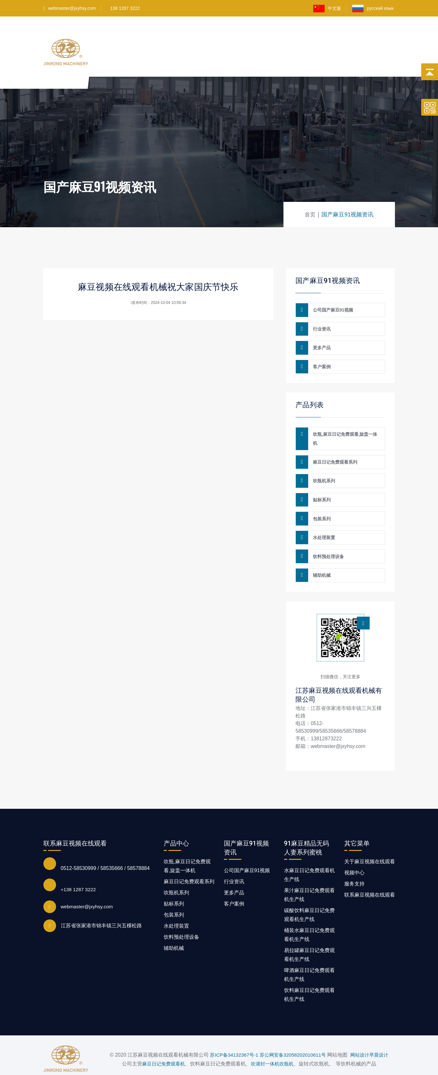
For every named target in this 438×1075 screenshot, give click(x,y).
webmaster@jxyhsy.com (69, 8)
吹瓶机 (291, 1051)
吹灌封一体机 (263, 1051)
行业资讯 (320, 326)
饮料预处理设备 (327, 541)
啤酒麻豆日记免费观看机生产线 (309, 957)
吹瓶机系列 (323, 471)
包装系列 (320, 506)
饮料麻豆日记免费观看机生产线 (309, 977)
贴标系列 (320, 489)
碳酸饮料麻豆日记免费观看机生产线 (309, 898)
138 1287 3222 (125, 8)
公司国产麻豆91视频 (332, 309)
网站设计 (362, 1033)
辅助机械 (320, 558)
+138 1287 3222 (79, 872)
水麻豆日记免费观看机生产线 (309, 858)
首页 (134, 34)
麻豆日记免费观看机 (159, 1051)
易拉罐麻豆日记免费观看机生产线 (309, 937)
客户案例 (290, 34)
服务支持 (354, 866)
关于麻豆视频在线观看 (334, 34)
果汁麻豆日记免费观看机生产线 (309, 878)
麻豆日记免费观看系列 (334, 454)
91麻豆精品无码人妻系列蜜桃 (210, 34)
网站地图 (10, 1070)
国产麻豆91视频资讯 (281, 70)
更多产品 (320, 344)
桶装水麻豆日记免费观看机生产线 (309, 918)
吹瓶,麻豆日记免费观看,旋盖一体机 (344, 432)
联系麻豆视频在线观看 (338, 70)
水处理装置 (323, 523)
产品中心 (158, 34)
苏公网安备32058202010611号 (293, 1033)
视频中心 (261, 34)
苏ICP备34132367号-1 (231, 1033)
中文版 (327, 8)
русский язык (373, 8)
